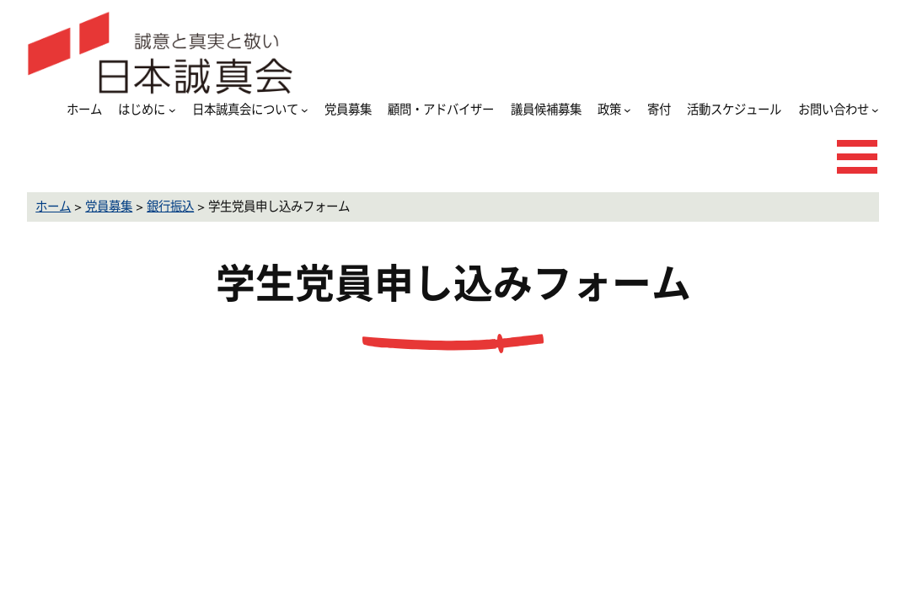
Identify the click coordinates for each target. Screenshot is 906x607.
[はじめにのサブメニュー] (172, 110)
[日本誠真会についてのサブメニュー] (304, 110)
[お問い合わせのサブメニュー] (875, 110)
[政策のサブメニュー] (627, 110)
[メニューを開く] (857, 157)
